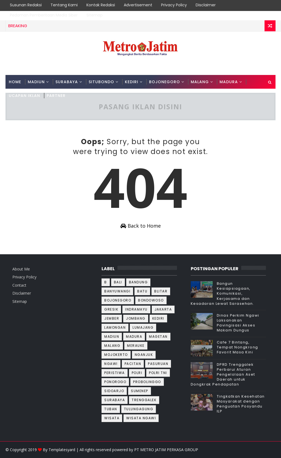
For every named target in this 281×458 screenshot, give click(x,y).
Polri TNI (158, 372)
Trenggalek (144, 400)
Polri (137, 372)
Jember (111, 318)
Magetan (158, 336)
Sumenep (139, 391)
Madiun (111, 336)
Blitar (160, 291)
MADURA (229, 82)
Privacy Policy (174, 5)
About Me (21, 269)
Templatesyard (62, 449)
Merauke (136, 345)
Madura (134, 336)
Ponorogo (115, 381)
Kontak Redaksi (100, 5)
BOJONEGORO (164, 82)
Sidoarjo (114, 391)
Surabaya (114, 400)
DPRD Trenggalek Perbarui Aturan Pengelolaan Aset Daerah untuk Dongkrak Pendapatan (223, 374)
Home (15, 82)
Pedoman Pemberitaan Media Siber (44, 15)
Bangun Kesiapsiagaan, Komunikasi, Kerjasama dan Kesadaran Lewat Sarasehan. (222, 293)
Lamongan (115, 327)
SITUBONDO (101, 82)
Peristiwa (114, 372)
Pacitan (133, 363)
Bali (118, 282)
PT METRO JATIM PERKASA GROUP (166, 449)
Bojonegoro (117, 300)
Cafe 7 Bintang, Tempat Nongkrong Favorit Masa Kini (237, 347)
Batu (142, 291)
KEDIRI (131, 82)
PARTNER (56, 95)
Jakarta (163, 309)
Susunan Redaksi (26, 5)
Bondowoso (151, 300)
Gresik (111, 309)
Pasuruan (158, 363)
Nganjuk (144, 354)
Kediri (158, 318)
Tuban (110, 409)
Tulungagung (138, 409)
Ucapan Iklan (24, 95)
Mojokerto (116, 354)
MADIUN (36, 82)
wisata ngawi (141, 418)
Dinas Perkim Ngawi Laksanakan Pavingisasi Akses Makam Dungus (238, 323)
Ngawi (111, 363)
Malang (112, 345)
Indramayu (136, 309)
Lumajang (143, 327)
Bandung (138, 282)
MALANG (200, 82)
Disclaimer (206, 5)
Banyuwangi (117, 291)
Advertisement (138, 5)
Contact (19, 285)
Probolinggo (147, 381)
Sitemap (94, 15)
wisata (111, 418)
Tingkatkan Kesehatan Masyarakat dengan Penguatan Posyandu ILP (241, 404)
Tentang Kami (64, 5)
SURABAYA (66, 82)
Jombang (135, 318)
